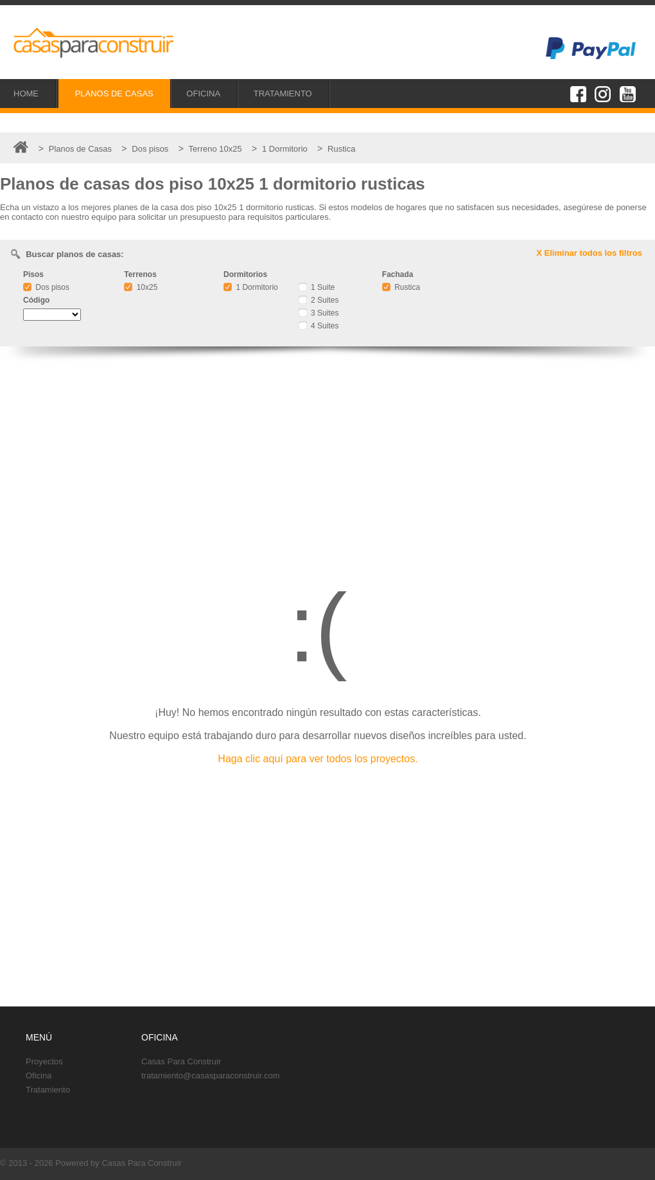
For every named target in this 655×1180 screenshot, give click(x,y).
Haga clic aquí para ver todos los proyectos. (317, 758)
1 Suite (317, 287)
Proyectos (44, 1061)
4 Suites (319, 325)
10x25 (140, 287)
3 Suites (319, 312)
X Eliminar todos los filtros (589, 253)
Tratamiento (48, 1090)
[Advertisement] (327, 460)
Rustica (401, 287)
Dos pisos (46, 287)
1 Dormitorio (250, 287)
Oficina (38, 1075)
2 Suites (319, 300)
